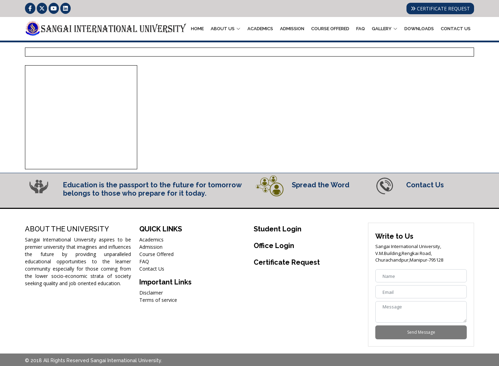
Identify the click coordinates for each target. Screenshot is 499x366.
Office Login (274, 245)
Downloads (419, 28)
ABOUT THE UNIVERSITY (67, 229)
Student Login (277, 229)
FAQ (360, 28)
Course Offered (330, 28)
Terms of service (158, 300)
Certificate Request (287, 262)
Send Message (421, 332)
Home (197, 28)
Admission (292, 28)
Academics (260, 28)
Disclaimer (151, 292)
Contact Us (456, 28)
